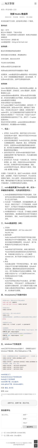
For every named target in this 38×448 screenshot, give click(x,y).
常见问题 (9, 9)
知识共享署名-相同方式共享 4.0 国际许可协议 (19, 394)
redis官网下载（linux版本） (10, 382)
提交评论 (30, 427)
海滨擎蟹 (7, 3)
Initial (30, 443)
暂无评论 (22, 17)
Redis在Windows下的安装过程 (11, 377)
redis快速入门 (5, 374)
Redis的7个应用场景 (8, 379)
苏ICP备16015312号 (19, 444)
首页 (2, 9)
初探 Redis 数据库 (19, 14)
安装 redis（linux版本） (14, 435)
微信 (6, 388)
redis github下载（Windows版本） (12, 384)
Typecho (25, 443)
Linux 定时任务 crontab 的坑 (15, 432)
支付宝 (11, 388)
